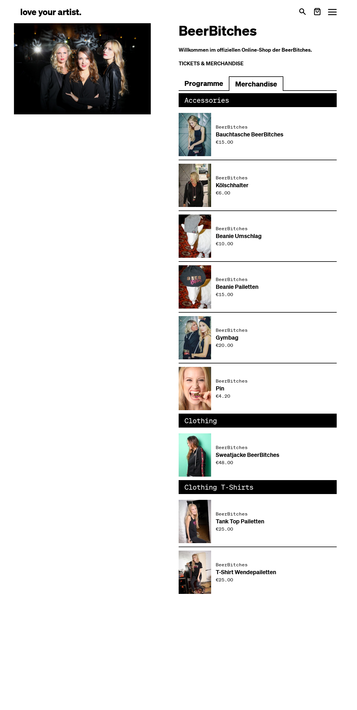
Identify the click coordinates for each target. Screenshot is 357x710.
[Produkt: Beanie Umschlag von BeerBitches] (258, 236)
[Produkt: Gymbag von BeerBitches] (258, 338)
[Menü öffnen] (332, 12)
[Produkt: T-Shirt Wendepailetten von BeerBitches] (258, 572)
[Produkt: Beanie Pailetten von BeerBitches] (258, 287)
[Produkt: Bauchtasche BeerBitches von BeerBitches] (258, 134)
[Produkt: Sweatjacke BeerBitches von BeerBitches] (258, 455)
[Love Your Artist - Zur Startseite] (50, 11)
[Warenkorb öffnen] (317, 11)
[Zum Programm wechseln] (204, 83)
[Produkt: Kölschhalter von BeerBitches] (258, 185)
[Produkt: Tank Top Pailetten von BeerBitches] (258, 521)
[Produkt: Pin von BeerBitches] (258, 388)
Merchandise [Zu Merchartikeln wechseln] (256, 84)
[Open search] (302, 12)
